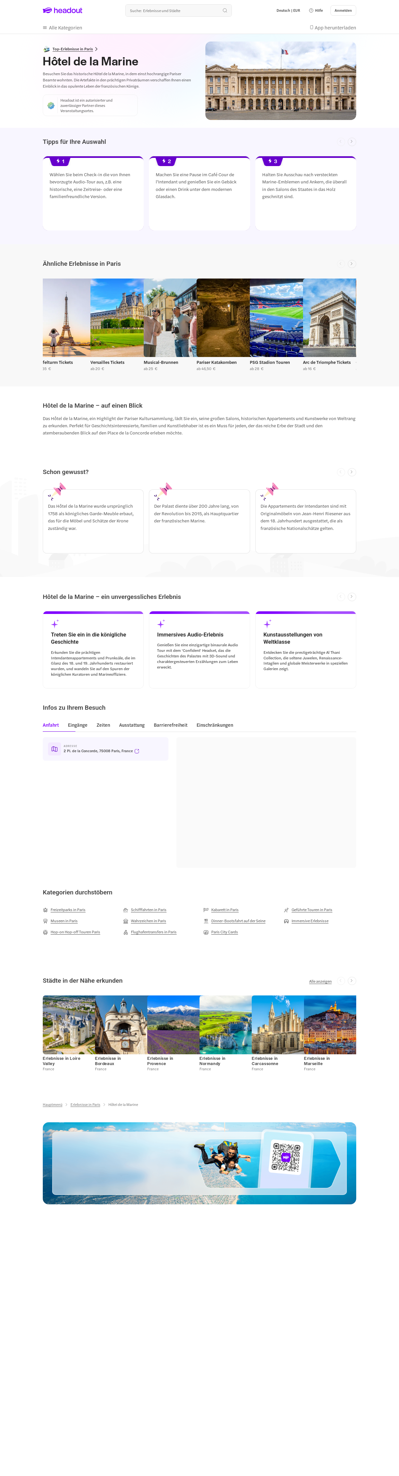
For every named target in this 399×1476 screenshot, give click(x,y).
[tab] (53, 727)
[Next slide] (352, 142)
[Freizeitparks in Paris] (64, 910)
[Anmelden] (343, 10)
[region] (199, 195)
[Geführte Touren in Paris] (308, 910)
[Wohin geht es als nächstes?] (178, 10)
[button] (315, 10)
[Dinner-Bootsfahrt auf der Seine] (234, 921)
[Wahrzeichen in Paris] (144, 921)
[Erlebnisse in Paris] (85, 1104)
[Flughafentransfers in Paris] (150, 932)
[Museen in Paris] (60, 921)
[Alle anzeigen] (320, 981)
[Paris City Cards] (220, 932)
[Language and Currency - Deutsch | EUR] (288, 10)
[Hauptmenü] (52, 1104)
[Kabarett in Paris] (221, 910)
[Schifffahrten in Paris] (145, 910)
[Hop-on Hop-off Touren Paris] (71, 932)
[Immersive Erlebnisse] (306, 921)
